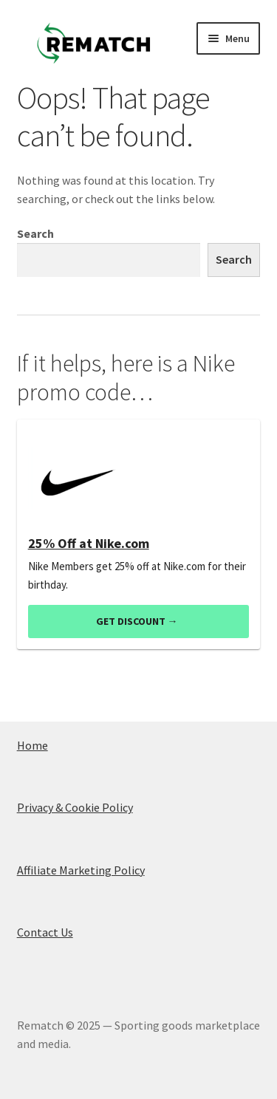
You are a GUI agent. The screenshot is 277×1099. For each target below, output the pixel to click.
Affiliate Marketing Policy (81, 870)
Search (35, 233)
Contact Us (45, 932)
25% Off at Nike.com (88, 543)
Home (32, 745)
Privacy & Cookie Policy (75, 807)
